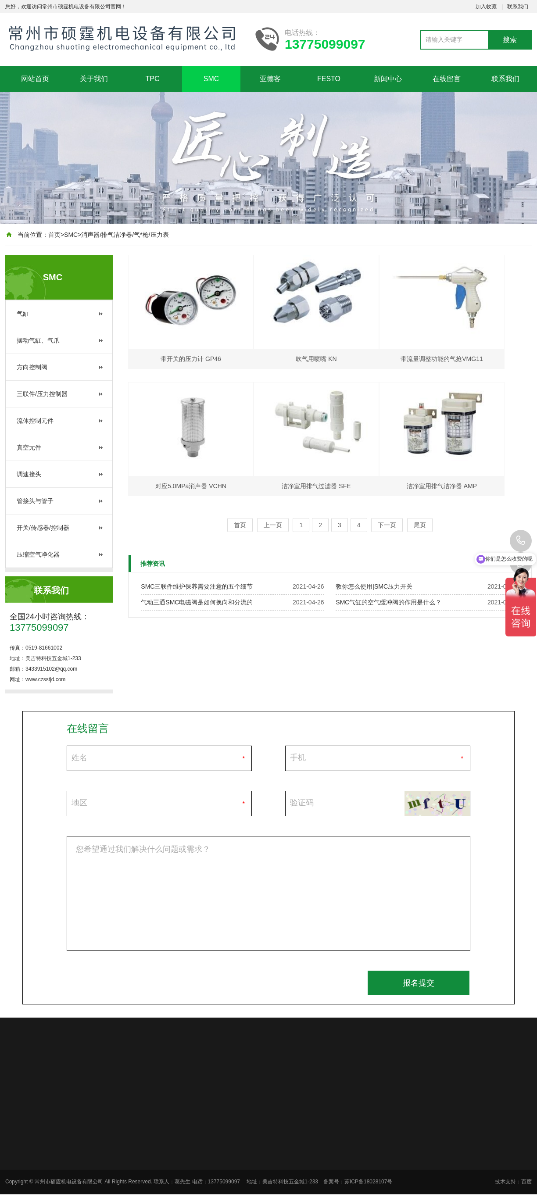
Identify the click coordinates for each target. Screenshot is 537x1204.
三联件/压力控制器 (42, 393)
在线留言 (447, 78)
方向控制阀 (32, 367)
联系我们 (517, 7)
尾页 (420, 525)
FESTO (328, 78)
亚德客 (270, 78)
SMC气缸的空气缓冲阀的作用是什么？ (388, 602)
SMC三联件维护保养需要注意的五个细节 (197, 586)
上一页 (273, 525)
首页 (54, 234)
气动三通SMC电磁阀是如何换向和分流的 (197, 602)
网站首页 (35, 78)
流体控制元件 (35, 420)
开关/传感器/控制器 (43, 527)
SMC (211, 78)
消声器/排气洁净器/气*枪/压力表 (124, 234)
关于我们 (94, 78)
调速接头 (29, 474)
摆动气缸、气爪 (38, 340)
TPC (153, 78)
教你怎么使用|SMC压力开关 (374, 586)
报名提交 (418, 983)
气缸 (23, 313)
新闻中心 (388, 78)
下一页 (387, 525)
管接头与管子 (35, 500)
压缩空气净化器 (38, 554)
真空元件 (29, 447)
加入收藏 (486, 7)
